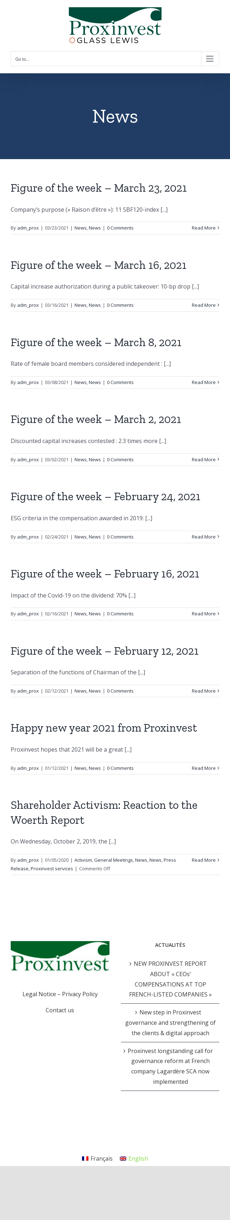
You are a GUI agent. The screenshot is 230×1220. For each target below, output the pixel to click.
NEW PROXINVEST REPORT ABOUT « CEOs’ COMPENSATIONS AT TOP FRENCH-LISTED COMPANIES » (170, 979)
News (81, 228)
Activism (83, 860)
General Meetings (113, 860)
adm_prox (28, 228)
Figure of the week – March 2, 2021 (96, 419)
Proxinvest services (52, 868)
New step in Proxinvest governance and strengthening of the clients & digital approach (170, 1022)
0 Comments (120, 228)
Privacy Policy (80, 994)
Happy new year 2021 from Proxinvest (104, 727)
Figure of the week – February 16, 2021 (105, 573)
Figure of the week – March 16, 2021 (98, 265)
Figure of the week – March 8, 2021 (96, 342)
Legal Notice (39, 994)
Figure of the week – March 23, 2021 (99, 188)
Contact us (60, 1010)
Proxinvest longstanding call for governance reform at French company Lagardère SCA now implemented (170, 1066)
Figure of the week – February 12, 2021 (105, 651)
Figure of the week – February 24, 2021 (105, 496)
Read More (204, 228)
